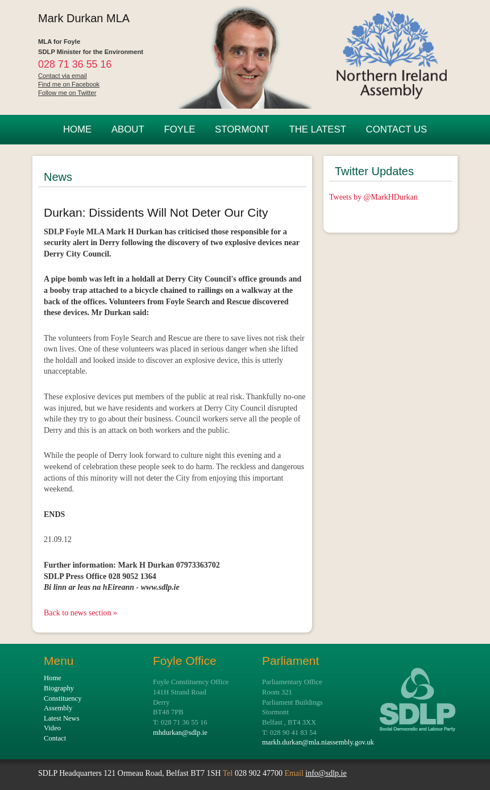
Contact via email (62, 75)
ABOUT (127, 129)
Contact (55, 738)
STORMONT (242, 129)
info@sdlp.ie (325, 773)
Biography (59, 688)
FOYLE (179, 129)
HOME (77, 129)
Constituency (62, 698)
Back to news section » (80, 613)
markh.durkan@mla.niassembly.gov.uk (318, 742)
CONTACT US (396, 129)
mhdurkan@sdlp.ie (180, 733)
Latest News (62, 718)
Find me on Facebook (68, 84)
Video (52, 728)
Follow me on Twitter (67, 92)
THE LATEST (317, 129)
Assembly (58, 708)
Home (52, 678)
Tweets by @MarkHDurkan (373, 197)
